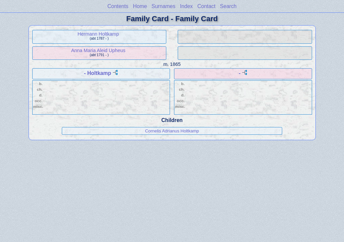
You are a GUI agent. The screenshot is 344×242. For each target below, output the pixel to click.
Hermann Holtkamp (98, 34)
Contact (206, 6)
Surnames (163, 6)
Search (228, 6)
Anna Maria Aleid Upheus (98, 50)
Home (140, 6)
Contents (118, 6)
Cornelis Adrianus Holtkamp (172, 130)
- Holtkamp (97, 73)
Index (186, 6)
